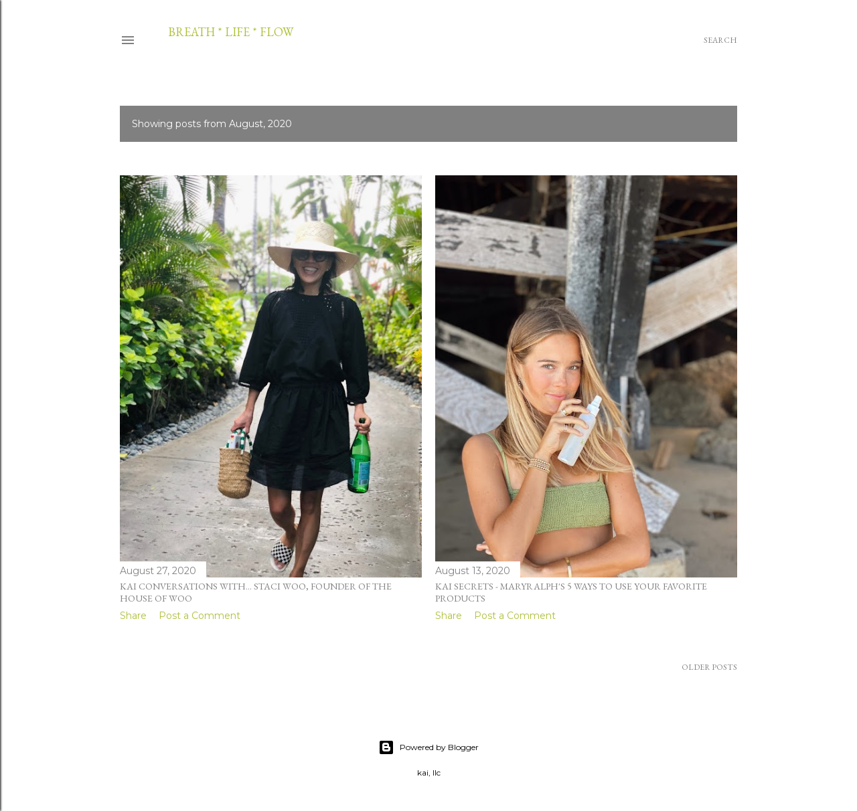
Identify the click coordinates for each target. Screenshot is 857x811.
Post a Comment (199, 616)
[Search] (720, 40)
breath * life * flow (230, 31)
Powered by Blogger (428, 747)
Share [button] (133, 616)
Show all (697, 124)
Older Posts (709, 667)
